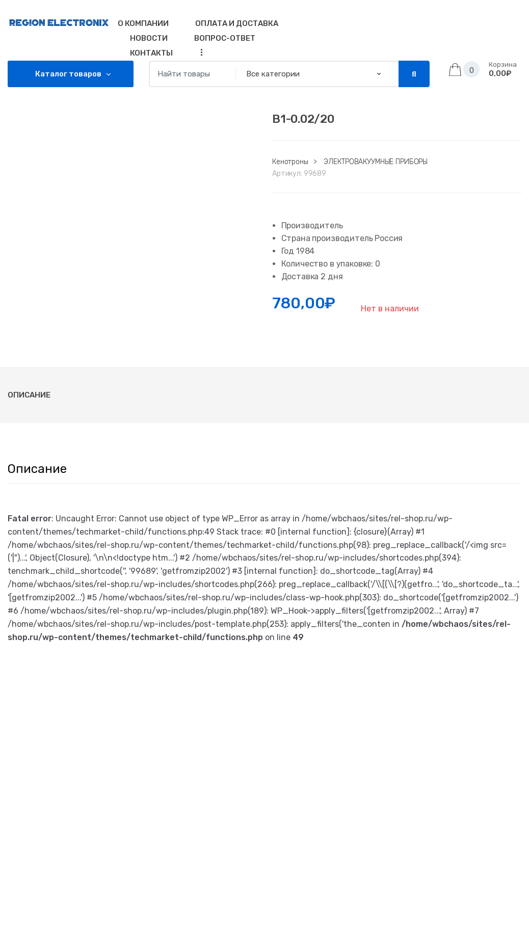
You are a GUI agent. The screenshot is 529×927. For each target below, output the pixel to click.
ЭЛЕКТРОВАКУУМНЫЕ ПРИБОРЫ (376, 161)
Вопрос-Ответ (224, 38)
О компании (143, 23)
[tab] (29, 395)
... (199, 52)
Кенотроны (290, 161)
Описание (29, 395)
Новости (149, 38)
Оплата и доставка (236, 23)
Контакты (151, 53)
